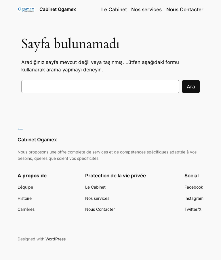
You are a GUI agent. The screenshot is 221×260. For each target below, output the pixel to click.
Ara (191, 87)
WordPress (55, 238)
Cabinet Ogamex (57, 9)
